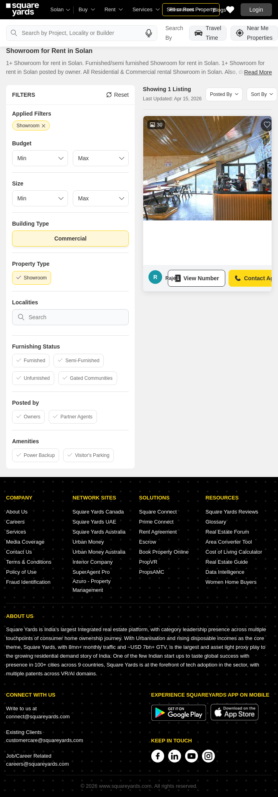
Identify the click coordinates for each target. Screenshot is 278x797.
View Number (196, 278)
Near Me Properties (254, 33)
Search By (174, 33)
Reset (117, 95)
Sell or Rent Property (191, 9)
